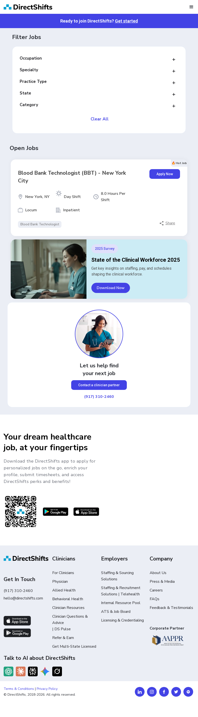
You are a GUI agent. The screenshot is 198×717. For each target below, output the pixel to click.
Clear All (100, 119)
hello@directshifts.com (23, 598)
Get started (126, 21)
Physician (60, 581)
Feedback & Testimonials (171, 607)
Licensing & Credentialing (122, 620)
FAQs (154, 599)
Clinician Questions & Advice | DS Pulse (70, 623)
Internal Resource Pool (120, 603)
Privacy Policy (47, 688)
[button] (191, 7)
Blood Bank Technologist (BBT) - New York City (72, 176)
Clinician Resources (68, 607)
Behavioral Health (67, 599)
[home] (28, 7)
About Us (158, 572)
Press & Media (162, 581)
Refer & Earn (63, 637)
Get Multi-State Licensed (74, 646)
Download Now (111, 288)
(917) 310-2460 (99, 396)
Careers (156, 590)
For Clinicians (63, 572)
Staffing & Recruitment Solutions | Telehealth (120, 591)
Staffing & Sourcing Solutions (117, 576)
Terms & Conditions (19, 688)
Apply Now (164, 174)
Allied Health (64, 590)
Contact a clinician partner (99, 385)
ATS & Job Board (115, 611)
